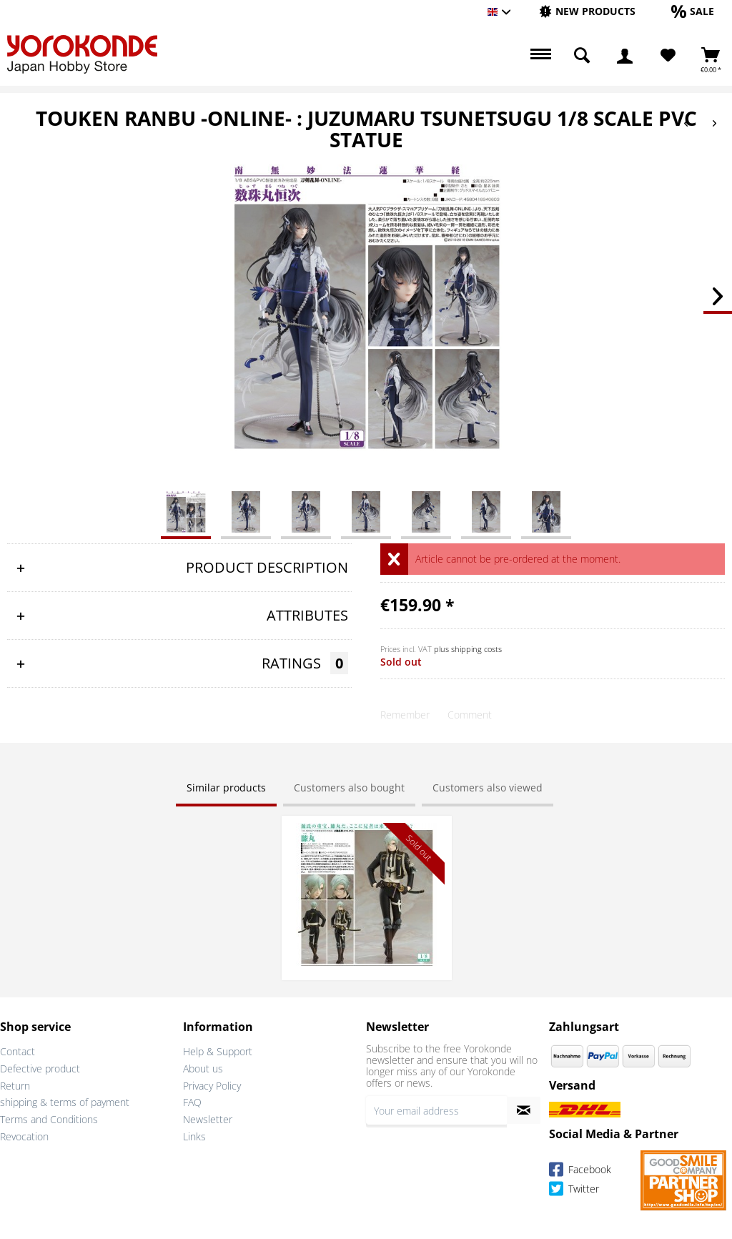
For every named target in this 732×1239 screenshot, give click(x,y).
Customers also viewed (487, 787)
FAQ (192, 1102)
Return (15, 1085)
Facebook (580, 1171)
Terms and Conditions (49, 1119)
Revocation (24, 1136)
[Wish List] (668, 55)
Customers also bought (349, 787)
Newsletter (207, 1119)
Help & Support (217, 1051)
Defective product (40, 1068)
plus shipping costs (468, 648)
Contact (17, 1051)
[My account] (624, 55)
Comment (469, 714)
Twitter (574, 1191)
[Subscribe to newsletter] (523, 1110)
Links (194, 1136)
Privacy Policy (212, 1085)
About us (203, 1068)
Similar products (226, 787)
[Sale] (692, 11)
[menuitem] (587, 12)
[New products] (587, 11)
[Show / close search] (581, 55)
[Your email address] (436, 1110)
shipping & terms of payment (64, 1102)
